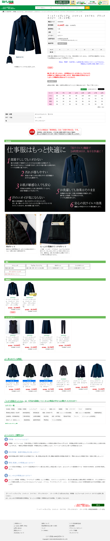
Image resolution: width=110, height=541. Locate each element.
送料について (45, 523)
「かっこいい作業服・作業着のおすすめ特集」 (42, 498)
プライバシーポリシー (75, 528)
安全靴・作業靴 (10, 409)
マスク (80, 409)
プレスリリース (73, 532)
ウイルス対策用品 (56, 420)
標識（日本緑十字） (48, 412)
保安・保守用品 (56, 416)
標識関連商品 (98, 412)
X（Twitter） (45, 530)
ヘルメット (43, 409)
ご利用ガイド (18, 523)
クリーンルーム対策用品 (88, 416)
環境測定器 (36, 412)
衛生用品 (46, 416)
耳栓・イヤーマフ (70, 409)
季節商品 (46, 420)
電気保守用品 (67, 416)
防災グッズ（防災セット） (13, 420)
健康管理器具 (36, 420)
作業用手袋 (88, 409)
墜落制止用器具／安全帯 (12, 412)
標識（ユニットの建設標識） (83, 412)
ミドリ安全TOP (7, 11)
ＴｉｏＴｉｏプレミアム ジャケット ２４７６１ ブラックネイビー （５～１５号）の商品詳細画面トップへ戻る (71, 509)
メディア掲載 (73, 530)
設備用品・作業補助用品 (12, 416)
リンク (43, 528)
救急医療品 (27, 420)
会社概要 (72, 525)
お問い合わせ (18, 528)
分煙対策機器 (36, 416)
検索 (87, 7)
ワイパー (76, 416)
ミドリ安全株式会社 (75, 523)
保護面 (60, 409)
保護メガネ (52, 409)
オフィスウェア (28, 11)
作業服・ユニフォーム (18, 11)
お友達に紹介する (92, 89)
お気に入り (83, 89)
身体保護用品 (26, 412)
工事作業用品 (26, 416)
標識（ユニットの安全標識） (64, 412)
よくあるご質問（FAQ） (21, 525)
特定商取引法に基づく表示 (49, 525)
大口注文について (19, 532)
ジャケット (37, 11)
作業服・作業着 (22, 409)
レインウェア (33, 409)
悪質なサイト (18, 530)
